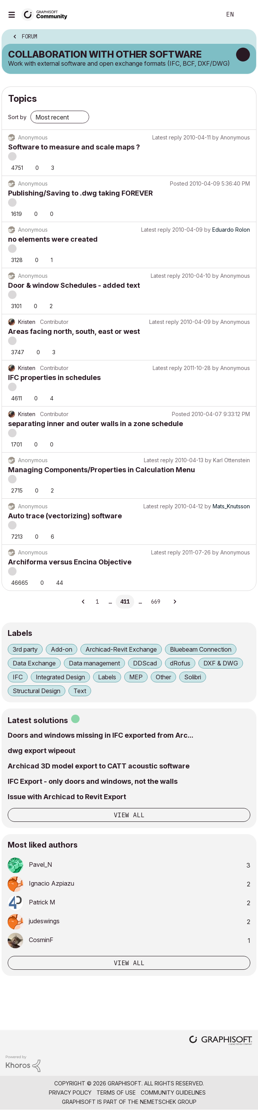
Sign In (245, 14)
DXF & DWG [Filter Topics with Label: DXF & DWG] (220, 663)
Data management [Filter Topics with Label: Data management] (94, 663)
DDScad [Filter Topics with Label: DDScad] (145, 663)
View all (129, 815)
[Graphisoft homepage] (220, 1041)
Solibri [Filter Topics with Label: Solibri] (192, 677)
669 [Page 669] (155, 601)
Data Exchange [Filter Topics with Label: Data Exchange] (34, 663)
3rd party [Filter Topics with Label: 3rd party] (25, 649)
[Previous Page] (84, 602)
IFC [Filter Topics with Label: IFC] (18, 677)
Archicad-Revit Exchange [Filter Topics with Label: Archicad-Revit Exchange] (121, 649)
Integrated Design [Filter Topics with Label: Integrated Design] (60, 677)
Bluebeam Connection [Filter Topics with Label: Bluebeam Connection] (200, 649)
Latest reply (167, 137)
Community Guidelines (173, 1092)
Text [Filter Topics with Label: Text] (79, 691)
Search (203, 14)
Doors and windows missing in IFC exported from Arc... (100, 735)
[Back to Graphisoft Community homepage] (47, 14)
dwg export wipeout (41, 751)
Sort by (17, 117)
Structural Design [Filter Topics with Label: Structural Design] (36, 691)
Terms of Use (116, 1092)
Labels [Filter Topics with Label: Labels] (107, 677)
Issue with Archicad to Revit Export (67, 797)
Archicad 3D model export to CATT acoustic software (99, 766)
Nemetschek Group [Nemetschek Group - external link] (168, 1101)
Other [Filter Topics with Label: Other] (163, 677)
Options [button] (245, 37)
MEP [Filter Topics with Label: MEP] (136, 677)
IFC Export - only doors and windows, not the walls (93, 781)
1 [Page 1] (97, 601)
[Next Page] (174, 602)
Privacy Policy (70, 1092)
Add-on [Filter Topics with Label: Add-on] (61, 649)
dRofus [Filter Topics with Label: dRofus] (180, 663)
